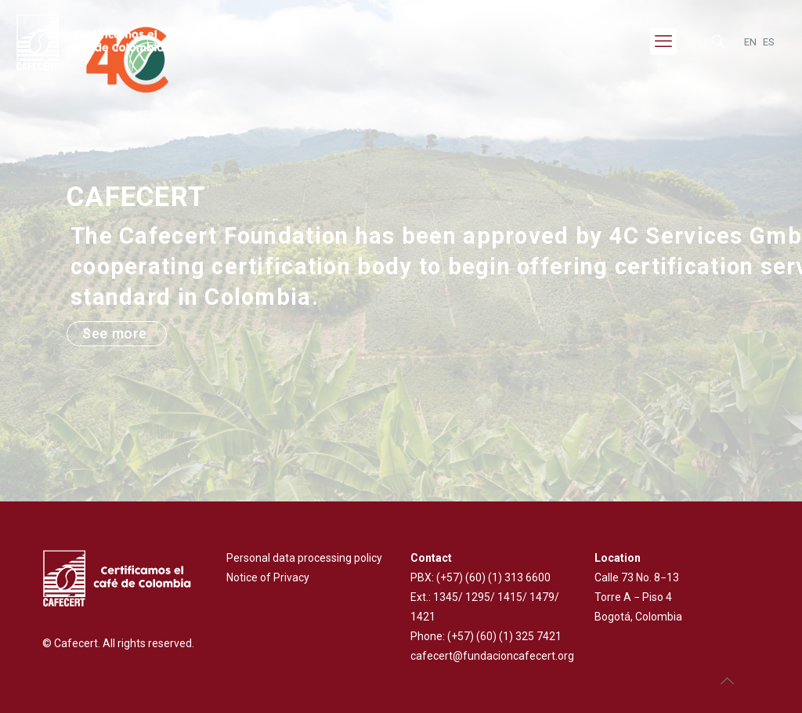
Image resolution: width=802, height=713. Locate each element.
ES (769, 42)
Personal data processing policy (304, 558)
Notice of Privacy (267, 577)
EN (750, 42)
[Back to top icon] (726, 680)
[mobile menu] (663, 41)
